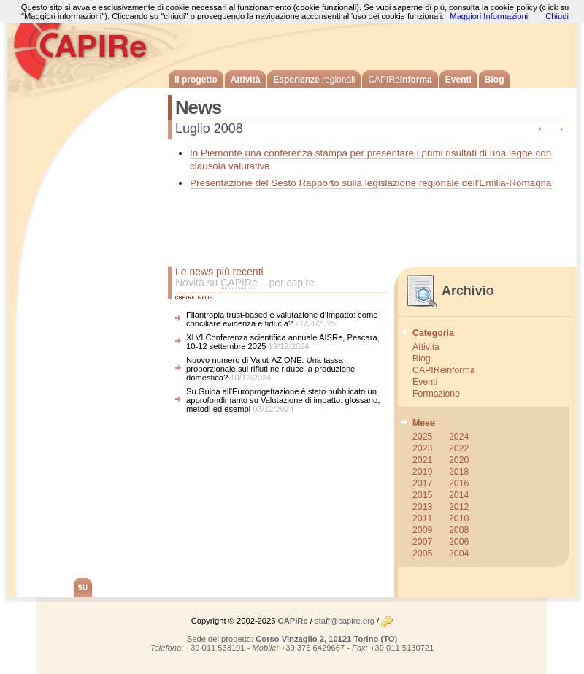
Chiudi (557, 16)
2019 (422, 472)
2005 (422, 553)
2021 (422, 460)
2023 (422, 448)
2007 (422, 542)
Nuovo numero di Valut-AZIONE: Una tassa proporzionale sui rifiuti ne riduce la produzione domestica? (270, 369)
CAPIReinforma (443, 370)
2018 (459, 472)
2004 (459, 553)
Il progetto (196, 79)
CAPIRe (87, 44)
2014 (459, 495)
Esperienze (314, 79)
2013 (422, 507)
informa (399, 79)
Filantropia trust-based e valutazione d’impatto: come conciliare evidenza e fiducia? (281, 319)
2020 (459, 460)
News (198, 107)
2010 (459, 518)
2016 (459, 483)
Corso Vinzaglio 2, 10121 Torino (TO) (326, 639)
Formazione (436, 393)
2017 (422, 483)
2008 (459, 530)
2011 (422, 518)
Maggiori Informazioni (489, 16)
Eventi (458, 79)
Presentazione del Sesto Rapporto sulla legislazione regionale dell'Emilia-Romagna (371, 182)
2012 (459, 507)
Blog (494, 79)
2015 (422, 495)
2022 (459, 448)
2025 (422, 437)
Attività (246, 79)
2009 (422, 530)
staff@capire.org (344, 620)
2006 (459, 542)
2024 (459, 437)
